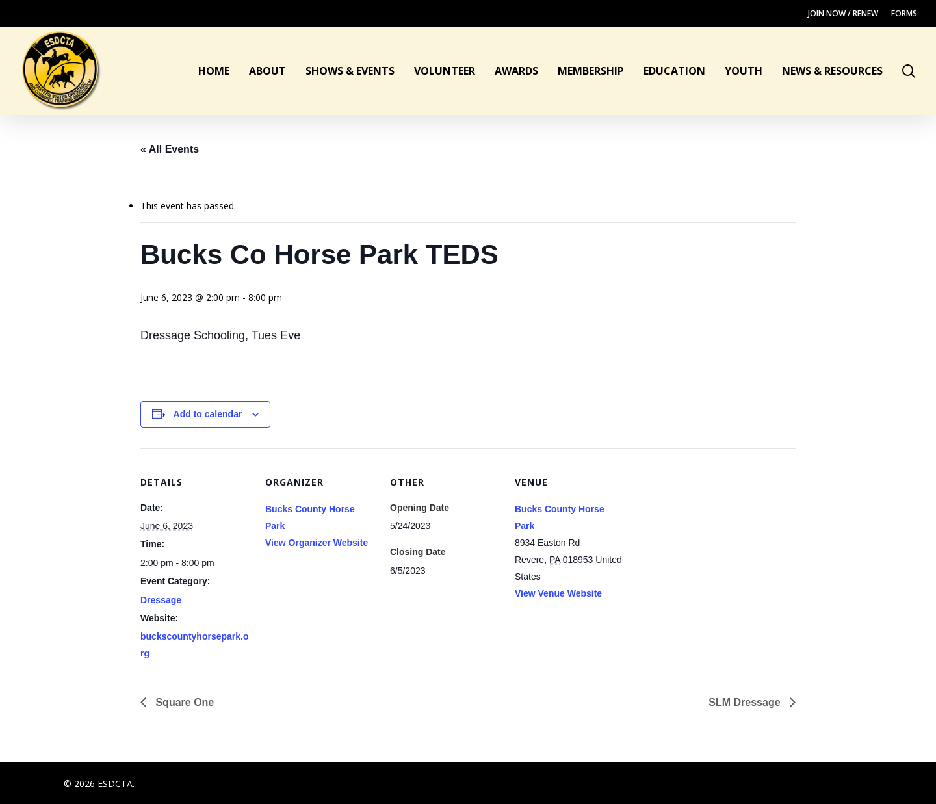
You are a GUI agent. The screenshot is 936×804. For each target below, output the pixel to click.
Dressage (160, 600)
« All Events (169, 149)
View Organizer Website (316, 543)
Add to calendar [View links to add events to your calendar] (208, 414)
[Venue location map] (708, 537)
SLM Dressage (745, 702)
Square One (183, 702)
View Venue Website (558, 593)
